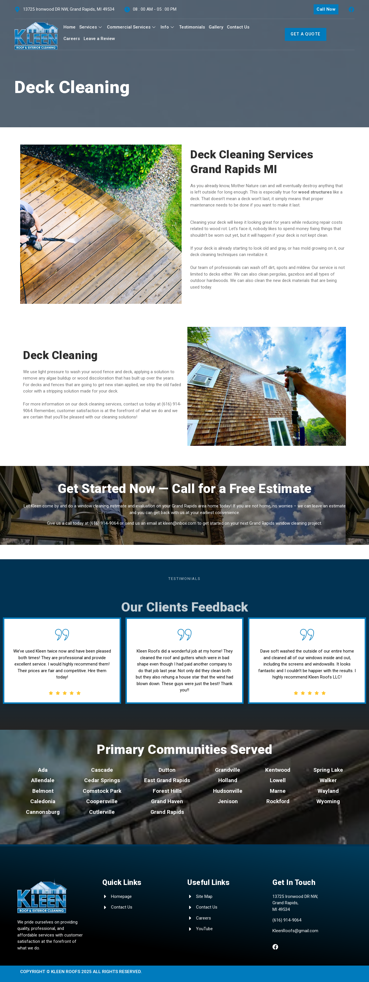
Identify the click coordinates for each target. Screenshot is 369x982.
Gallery (216, 27)
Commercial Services (132, 27)
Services (91, 27)
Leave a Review (99, 38)
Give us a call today (65, 523)
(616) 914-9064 (104, 523)
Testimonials (192, 27)
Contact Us (238, 27)
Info (168, 27)
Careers (71, 38)
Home (69, 27)
